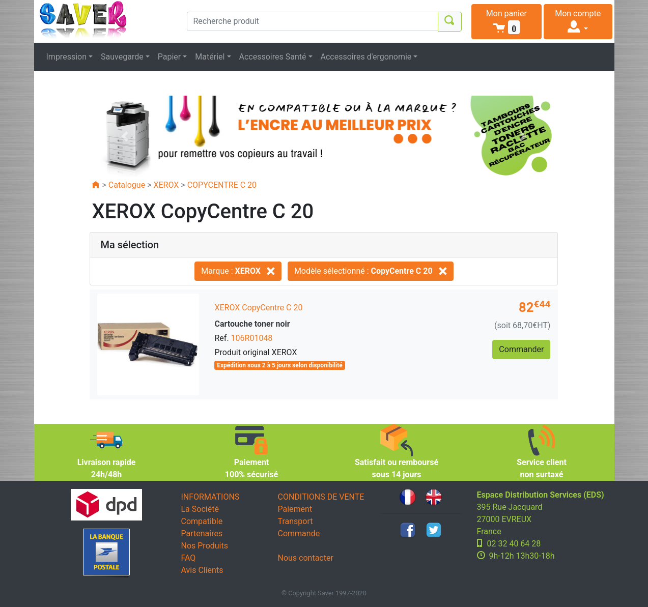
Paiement (295, 509)
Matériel (209, 57)
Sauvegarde (122, 57)
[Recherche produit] (312, 21)
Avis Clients (202, 570)
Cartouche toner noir (252, 324)
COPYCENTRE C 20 (222, 185)
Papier (169, 57)
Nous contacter (305, 558)
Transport (295, 521)
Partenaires (202, 533)
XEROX (166, 185)
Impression (66, 57)
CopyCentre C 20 (272, 307)
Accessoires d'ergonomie (366, 57)
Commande (299, 533)
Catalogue (126, 185)
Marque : (238, 271)
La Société (200, 509)
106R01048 (252, 338)
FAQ (188, 558)
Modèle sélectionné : (370, 271)
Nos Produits (204, 546)
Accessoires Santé (272, 57)
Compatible (202, 521)
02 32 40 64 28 (514, 543)
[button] (506, 21)
